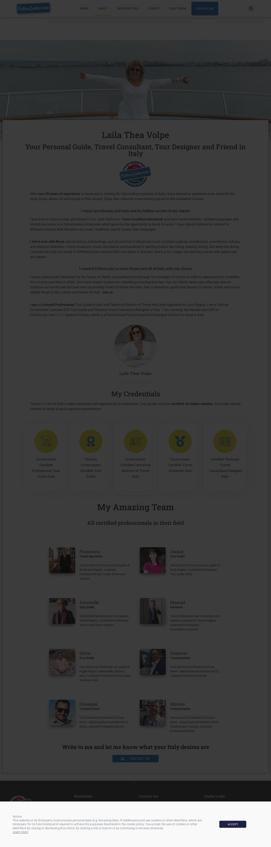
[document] (135, 423)
